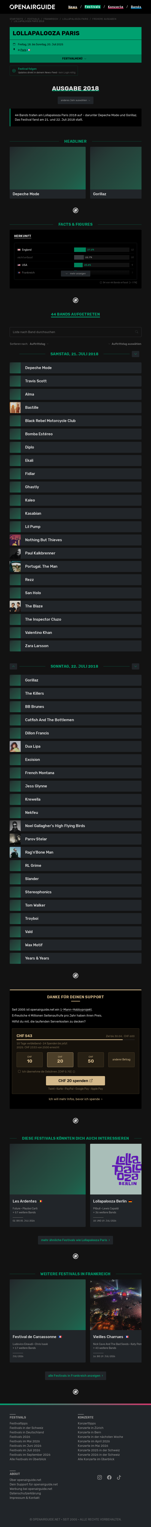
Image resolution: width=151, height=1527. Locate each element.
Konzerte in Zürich (91, 1428)
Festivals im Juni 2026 (25, 1446)
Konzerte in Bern (89, 1432)
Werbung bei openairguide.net (31, 1489)
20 (60, 1060)
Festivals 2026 (20, 1437)
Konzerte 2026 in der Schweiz (99, 1455)
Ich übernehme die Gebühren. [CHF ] (46, 1072)
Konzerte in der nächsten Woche (100, 1437)
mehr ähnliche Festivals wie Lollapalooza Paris (74, 1240)
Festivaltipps (19, 1423)
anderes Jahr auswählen (75, 100)
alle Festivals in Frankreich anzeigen (74, 1375)
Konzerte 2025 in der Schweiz (99, 1450)
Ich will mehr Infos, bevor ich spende (74, 1099)
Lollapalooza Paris (75, 19)
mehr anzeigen (76, 273)
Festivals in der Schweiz (26, 1428)
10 (30, 1060)
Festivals (33, 19)
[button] (76, 59)
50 (91, 1060)
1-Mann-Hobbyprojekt (76, 1009)
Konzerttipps (87, 1423)
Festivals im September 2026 (30, 1455)
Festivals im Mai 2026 (25, 1441)
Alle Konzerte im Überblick (96, 1459)
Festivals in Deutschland (27, 1432)
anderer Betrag (121, 1059)
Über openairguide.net (25, 1480)
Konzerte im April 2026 (94, 1441)
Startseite (16, 19)
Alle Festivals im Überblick (28, 1459)
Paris (23, 50)
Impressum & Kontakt (24, 1498)
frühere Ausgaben (104, 19)
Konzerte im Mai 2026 (93, 1446)
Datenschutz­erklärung (25, 1493)
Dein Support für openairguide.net (34, 1484)
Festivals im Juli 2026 (25, 1450)
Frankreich (51, 19)
